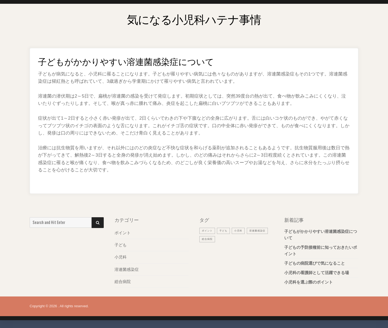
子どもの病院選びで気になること (314, 263)
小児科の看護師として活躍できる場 (316, 272)
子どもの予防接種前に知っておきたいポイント (320, 250)
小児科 (121, 257)
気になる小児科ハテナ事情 (194, 17)
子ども (121, 245)
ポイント (123, 232)
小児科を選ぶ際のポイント (308, 282)
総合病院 (123, 281)
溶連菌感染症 (127, 269)
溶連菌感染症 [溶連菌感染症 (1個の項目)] (211, 238)
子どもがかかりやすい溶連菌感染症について (320, 234)
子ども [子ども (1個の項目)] (226, 230)
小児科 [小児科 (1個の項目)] (243, 230)
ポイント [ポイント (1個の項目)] (208, 230)
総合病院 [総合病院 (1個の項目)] (234, 238)
